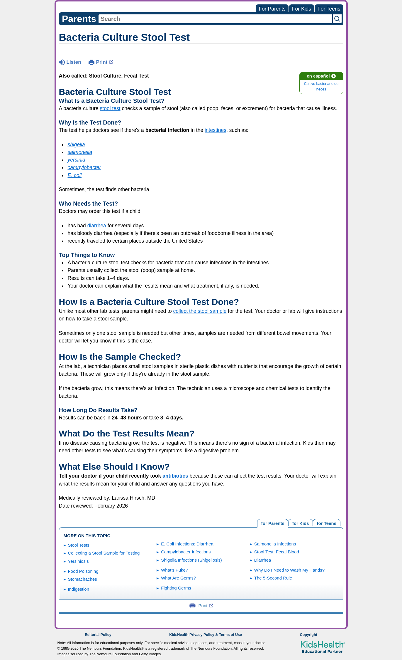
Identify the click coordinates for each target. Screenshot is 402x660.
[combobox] (215, 18)
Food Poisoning (83, 571)
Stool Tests (78, 545)
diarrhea (96, 226)
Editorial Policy (98, 635)
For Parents (272, 9)
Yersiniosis (78, 561)
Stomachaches (82, 579)
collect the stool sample (200, 311)
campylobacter (84, 167)
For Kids (301, 9)
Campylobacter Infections (186, 551)
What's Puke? (174, 569)
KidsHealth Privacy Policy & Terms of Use (205, 635)
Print (104, 61)
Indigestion (78, 589)
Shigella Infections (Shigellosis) (191, 559)
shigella (76, 144)
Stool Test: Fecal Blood (276, 551)
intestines (215, 130)
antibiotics (175, 476)
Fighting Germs (176, 587)
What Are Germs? (178, 577)
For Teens (329, 9)
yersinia (76, 160)
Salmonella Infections (275, 543)
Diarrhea (262, 559)
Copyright (308, 635)
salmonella (80, 152)
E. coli (75, 175)
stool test (110, 108)
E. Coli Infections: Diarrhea (187, 543)
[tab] (326, 522)
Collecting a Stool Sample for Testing (104, 552)
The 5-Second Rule (273, 577)
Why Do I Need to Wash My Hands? (289, 569)
